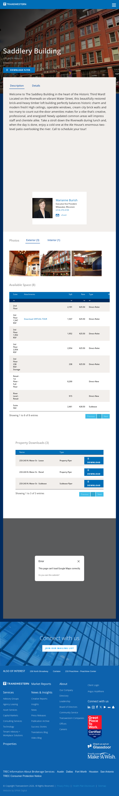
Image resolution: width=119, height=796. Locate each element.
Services (8, 692)
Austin (60, 771)
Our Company (66, 690)
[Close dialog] (78, 561)
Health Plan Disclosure (84, 785)
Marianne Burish (66, 200)
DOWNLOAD (93, 462)
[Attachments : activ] (41, 297)
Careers (63, 729)
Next (106, 416)
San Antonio (107, 771)
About (63, 684)
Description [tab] (17, 85)
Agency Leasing (10, 704)
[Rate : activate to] (78, 297)
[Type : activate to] (93, 297)
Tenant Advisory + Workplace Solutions (13, 733)
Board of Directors (68, 706)
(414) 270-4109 (62, 210)
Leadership (65, 701)
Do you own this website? (49, 575)
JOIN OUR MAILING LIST (59, 648)
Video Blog (36, 737)
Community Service (69, 712)
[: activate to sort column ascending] (92, 452)
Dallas (69, 771)
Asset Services (10, 709)
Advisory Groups (11, 698)
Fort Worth (81, 771)
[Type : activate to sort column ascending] (68, 452)
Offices (63, 723)
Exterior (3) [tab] (32, 240)
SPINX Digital (20, 790)
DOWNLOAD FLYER (20, 70)
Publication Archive (40, 721)
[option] (59, 208)
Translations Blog (39, 732)
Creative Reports (39, 698)
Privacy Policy (63, 785)
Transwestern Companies (72, 718)
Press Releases (38, 715)
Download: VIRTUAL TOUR (35, 319)
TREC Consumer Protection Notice (22, 776)
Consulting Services (12, 721)
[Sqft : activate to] (67, 297)
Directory (64, 695)
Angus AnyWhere (96, 691)
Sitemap (102, 785)
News (34, 709)
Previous (91, 416)
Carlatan (57, 671)
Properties (10, 744)
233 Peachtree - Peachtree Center (80, 671)
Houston (93, 771)
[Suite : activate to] (14, 297)
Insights (35, 704)
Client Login (93, 685)
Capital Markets (10, 715)
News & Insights (41, 692)
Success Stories (39, 726)
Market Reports (41, 684)
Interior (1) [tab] (54, 240)
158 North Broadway (39, 671)
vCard (61, 215)
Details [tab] (36, 85)
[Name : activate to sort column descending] (35, 452)
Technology (8, 726)
